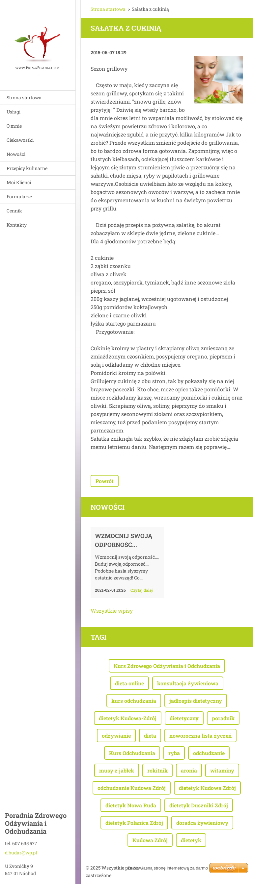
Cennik (14, 211)
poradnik (223, 718)
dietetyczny (184, 718)
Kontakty (17, 225)
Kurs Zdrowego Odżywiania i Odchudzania (167, 665)
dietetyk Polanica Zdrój (134, 822)
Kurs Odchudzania (132, 752)
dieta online (129, 683)
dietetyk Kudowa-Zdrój (127, 718)
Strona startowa (24, 97)
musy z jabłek (116, 770)
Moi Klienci (19, 182)
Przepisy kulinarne (27, 168)
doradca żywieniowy (202, 822)
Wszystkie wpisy (112, 610)
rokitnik (157, 770)
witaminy (222, 770)
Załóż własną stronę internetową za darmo (167, 868)
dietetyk (191, 840)
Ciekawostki (20, 140)
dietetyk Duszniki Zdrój (198, 805)
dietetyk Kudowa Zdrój (207, 787)
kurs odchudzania (133, 700)
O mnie (14, 126)
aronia (189, 770)
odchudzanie (209, 752)
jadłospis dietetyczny (195, 700)
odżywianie (116, 735)
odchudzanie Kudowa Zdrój (132, 787)
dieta (150, 735)
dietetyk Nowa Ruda (130, 805)
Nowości (16, 154)
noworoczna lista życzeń (200, 735)
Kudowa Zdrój (150, 840)
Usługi (13, 112)
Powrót (105, 481)
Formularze (19, 196)
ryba (174, 752)
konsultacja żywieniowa (187, 683)
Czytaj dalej (141, 590)
